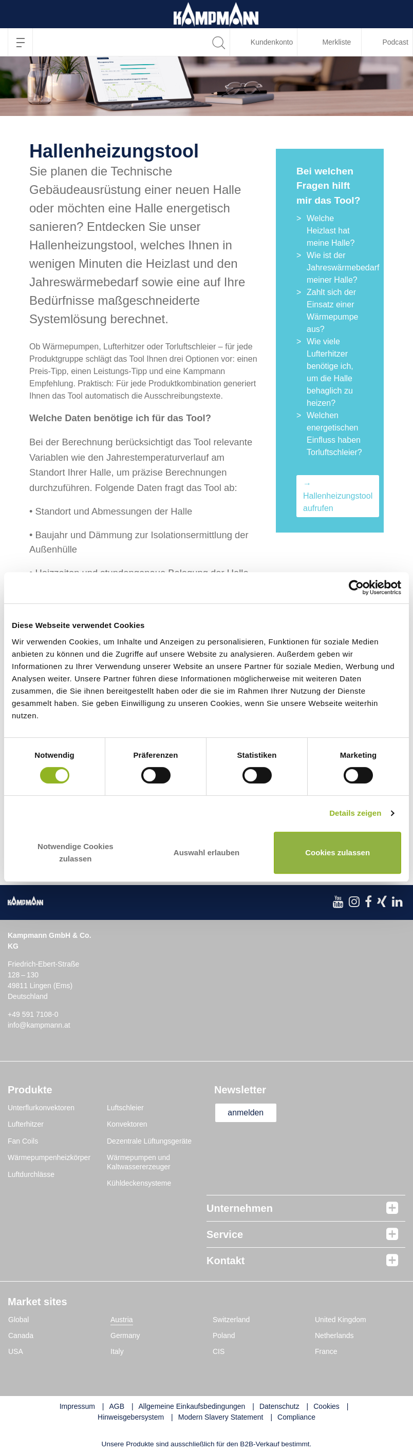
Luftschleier (125, 1108)
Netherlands (334, 1335)
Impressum (77, 1406)
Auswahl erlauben (206, 852)
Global (18, 1319)
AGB (116, 1406)
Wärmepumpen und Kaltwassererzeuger (139, 1162)
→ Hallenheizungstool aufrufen (337, 496)
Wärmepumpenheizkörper (49, 1157)
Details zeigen (355, 813)
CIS (218, 1351)
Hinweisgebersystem (131, 1417)
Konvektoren (127, 1124)
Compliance (296, 1417)
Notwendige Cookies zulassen (75, 852)
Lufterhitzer (26, 1124)
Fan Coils (23, 1141)
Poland (224, 1335)
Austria (121, 1319)
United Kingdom (340, 1319)
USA (15, 1351)
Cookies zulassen (337, 852)
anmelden (246, 1112)
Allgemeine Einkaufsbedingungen (192, 1406)
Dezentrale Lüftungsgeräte (149, 1141)
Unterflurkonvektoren (41, 1108)
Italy (117, 1351)
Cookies (326, 1406)
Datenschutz (279, 1406)
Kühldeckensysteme (139, 1183)
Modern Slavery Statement (221, 1417)
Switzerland (231, 1319)
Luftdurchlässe (31, 1174)
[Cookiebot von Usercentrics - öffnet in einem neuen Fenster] (356, 588)
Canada (20, 1335)
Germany (125, 1335)
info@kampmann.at (39, 1025)
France (326, 1351)
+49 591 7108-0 (33, 1014)
